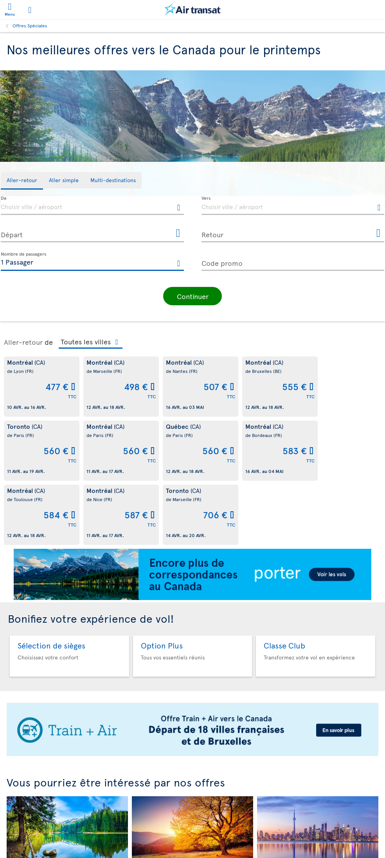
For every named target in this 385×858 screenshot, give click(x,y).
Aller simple (318, 817)
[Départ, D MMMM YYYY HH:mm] (92, 233)
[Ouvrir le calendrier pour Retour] (378, 233)
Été (67, 817)
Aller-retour (23, 341)
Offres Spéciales (30, 25)
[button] (192, 295)
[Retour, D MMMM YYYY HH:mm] (293, 233)
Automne (192, 817)
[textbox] (92, 205)
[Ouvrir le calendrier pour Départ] (178, 233)
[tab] (22, 181)
